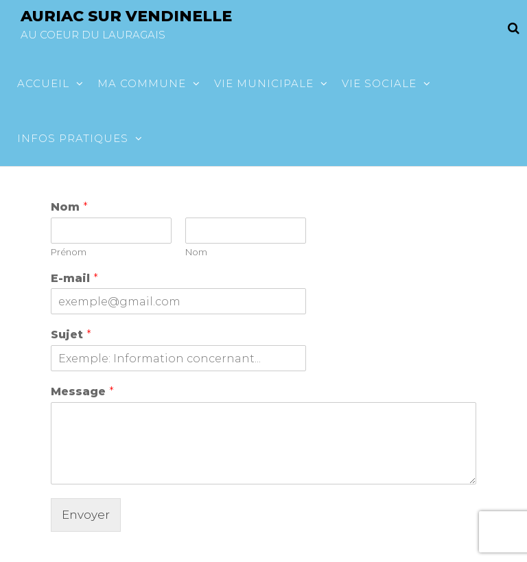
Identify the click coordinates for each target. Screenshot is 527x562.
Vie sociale (379, 83)
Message (82, 391)
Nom (69, 206)
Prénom (68, 251)
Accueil (43, 83)
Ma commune (141, 83)
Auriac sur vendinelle (126, 16)
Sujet (71, 334)
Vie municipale (264, 83)
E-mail (74, 278)
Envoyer (86, 515)
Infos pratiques (72, 138)
